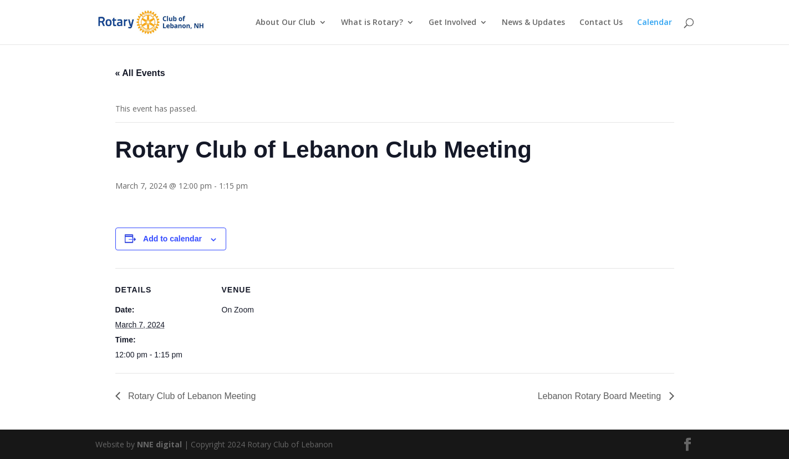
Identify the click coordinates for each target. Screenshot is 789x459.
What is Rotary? (372, 22)
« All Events (140, 73)
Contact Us (601, 22)
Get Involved (452, 22)
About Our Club (285, 22)
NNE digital (159, 444)
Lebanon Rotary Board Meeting (601, 396)
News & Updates (533, 22)
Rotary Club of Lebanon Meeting (191, 396)
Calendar (654, 22)
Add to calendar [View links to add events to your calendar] (172, 238)
